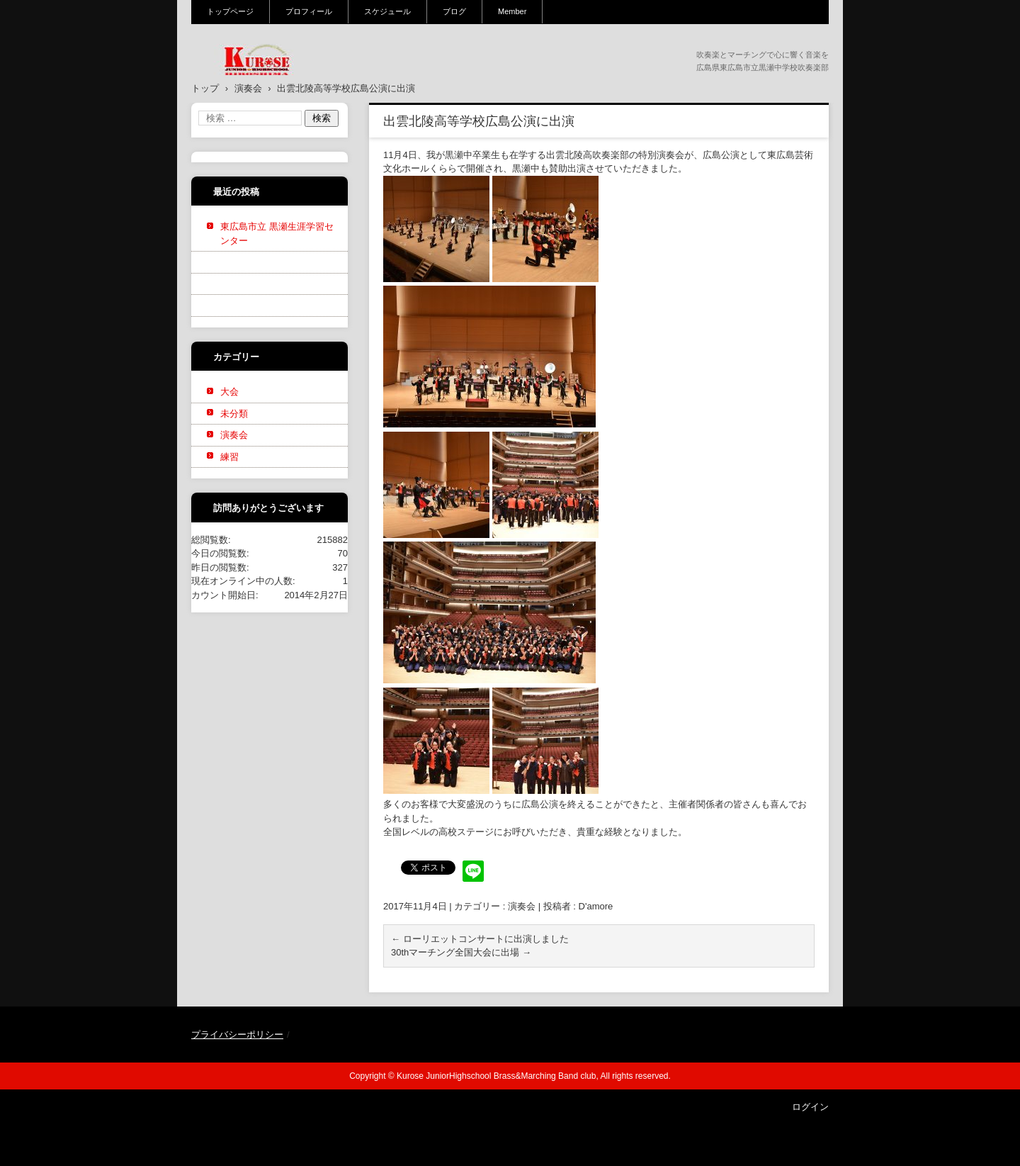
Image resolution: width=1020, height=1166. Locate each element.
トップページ (230, 11)
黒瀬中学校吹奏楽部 (248, 84)
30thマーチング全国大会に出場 (461, 952)
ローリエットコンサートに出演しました (480, 939)
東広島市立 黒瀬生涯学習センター (277, 233)
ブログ (454, 11)
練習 (229, 457)
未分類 (234, 413)
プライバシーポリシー (237, 1034)
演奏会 (522, 906)
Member (512, 11)
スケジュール (387, 11)
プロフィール (308, 11)
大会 (229, 391)
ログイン (810, 1106)
